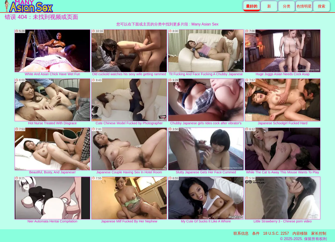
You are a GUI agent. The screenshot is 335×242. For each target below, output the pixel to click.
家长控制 (318, 233)
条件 (256, 233)
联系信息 (241, 233)
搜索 (321, 6)
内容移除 (300, 233)
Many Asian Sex (205, 24)
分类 (286, 6)
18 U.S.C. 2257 (276, 233)
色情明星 (304, 6)
